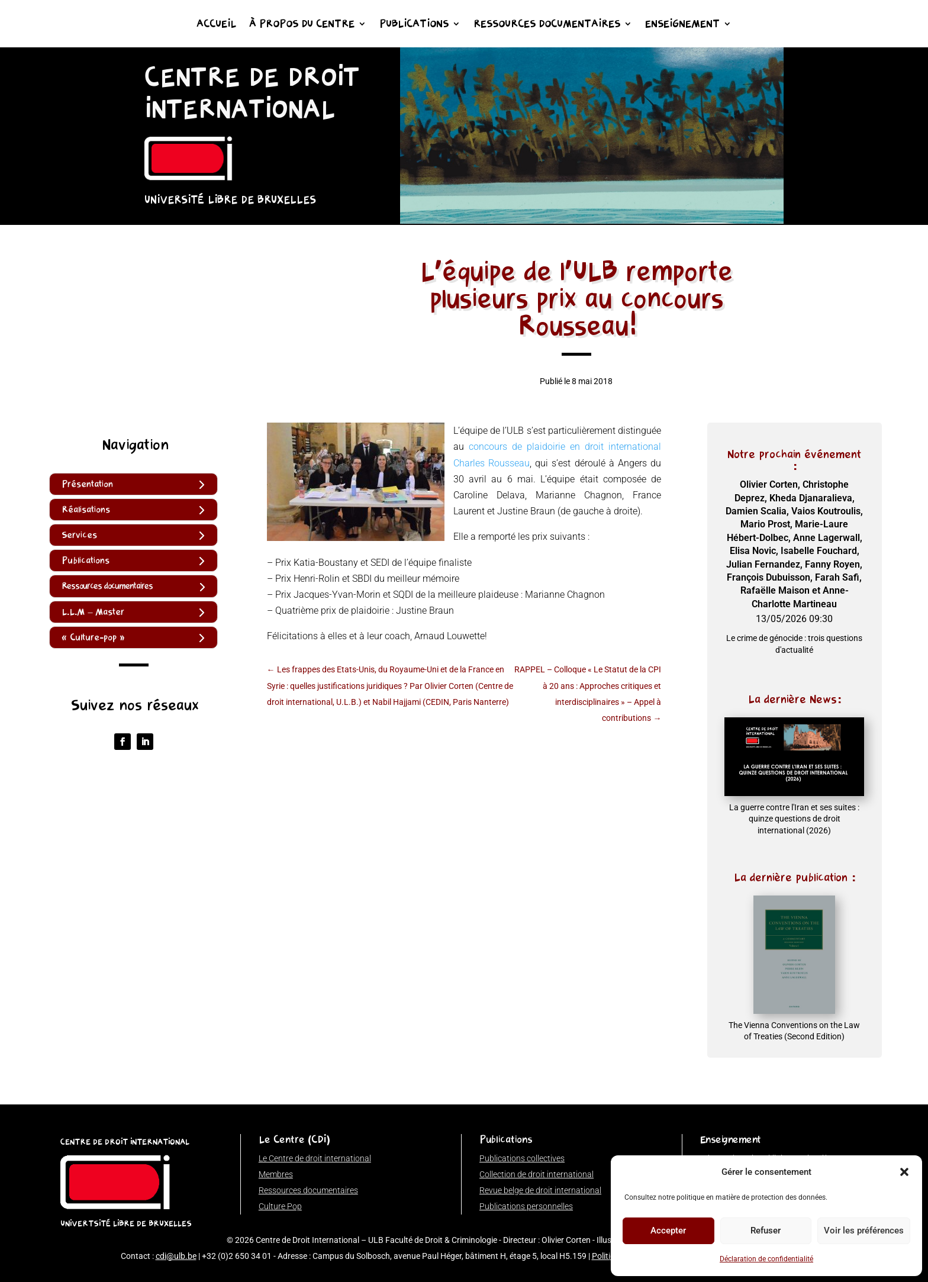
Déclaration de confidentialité (766, 1259)
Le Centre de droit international (315, 1158)
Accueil (216, 25)
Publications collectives (522, 1158)
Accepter (668, 1230)
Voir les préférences (864, 1230)
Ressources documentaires (546, 25)
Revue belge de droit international (540, 1190)
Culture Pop (280, 1206)
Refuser (765, 1230)
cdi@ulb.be (176, 1256)
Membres (276, 1174)
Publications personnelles (526, 1206)
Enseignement (682, 25)
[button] (904, 1172)
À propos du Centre (302, 25)
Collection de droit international (536, 1174)
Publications (414, 25)
